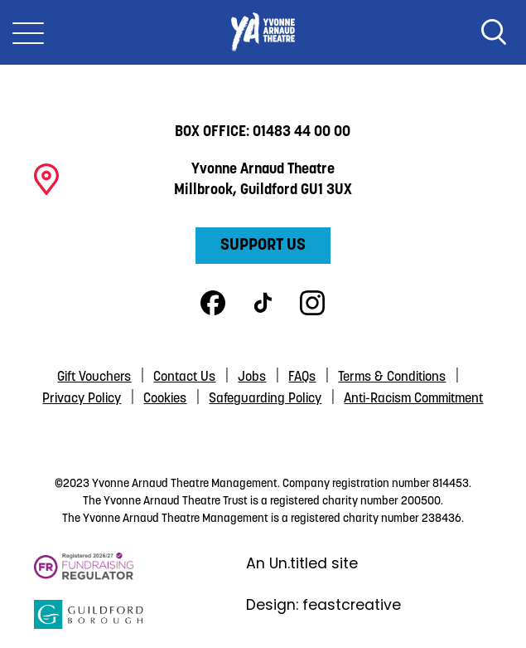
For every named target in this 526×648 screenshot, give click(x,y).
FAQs (302, 377)
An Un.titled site (302, 563)
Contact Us (184, 377)
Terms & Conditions (392, 377)
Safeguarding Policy (265, 399)
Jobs (252, 377)
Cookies (164, 399)
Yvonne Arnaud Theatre (263, 32)
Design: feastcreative (323, 605)
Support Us (263, 245)
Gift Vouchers (94, 377)
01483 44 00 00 (301, 132)
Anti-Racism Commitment (413, 399)
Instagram (312, 302)
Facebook (212, 302)
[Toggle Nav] (28, 32)
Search (494, 32)
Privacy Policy (81, 399)
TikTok (262, 302)
